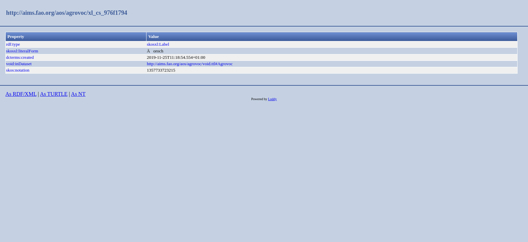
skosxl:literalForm (22, 50)
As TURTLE (54, 94)
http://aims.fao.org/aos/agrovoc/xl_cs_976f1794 (66, 12)
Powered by (259, 99)
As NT (78, 94)
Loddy (272, 99)
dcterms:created (20, 57)
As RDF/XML (20, 94)
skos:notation (17, 70)
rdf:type (13, 44)
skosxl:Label (158, 44)
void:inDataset (19, 63)
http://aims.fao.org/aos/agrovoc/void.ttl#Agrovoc (190, 63)
